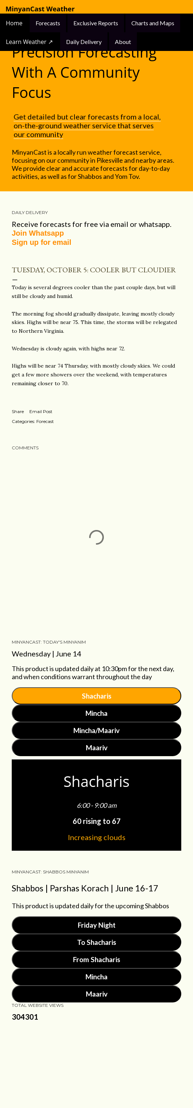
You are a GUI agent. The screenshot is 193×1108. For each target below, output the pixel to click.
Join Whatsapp (38, 233)
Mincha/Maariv (96, 730)
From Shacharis (96, 959)
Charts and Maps (152, 22)
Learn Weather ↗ (29, 42)
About (123, 41)
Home (15, 23)
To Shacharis (96, 942)
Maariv (97, 747)
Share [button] (18, 411)
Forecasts (48, 22)
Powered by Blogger (96, 1062)
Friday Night (97, 925)
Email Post (40, 411)
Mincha (96, 713)
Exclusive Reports (95, 22)
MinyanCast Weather (40, 9)
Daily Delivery (84, 41)
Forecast (45, 421)
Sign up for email (41, 242)
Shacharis (97, 696)
